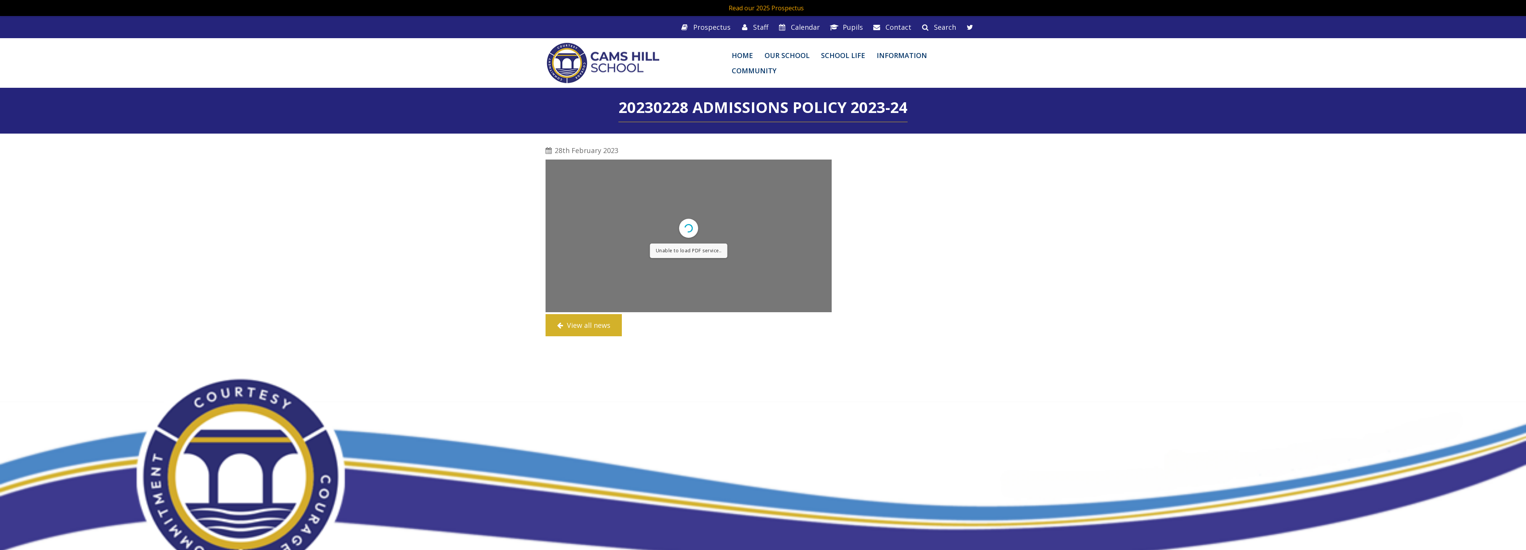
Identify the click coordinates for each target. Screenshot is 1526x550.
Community (754, 70)
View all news (583, 325)
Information (902, 55)
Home (742, 55)
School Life (843, 55)
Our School (787, 55)
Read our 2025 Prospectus (766, 8)
